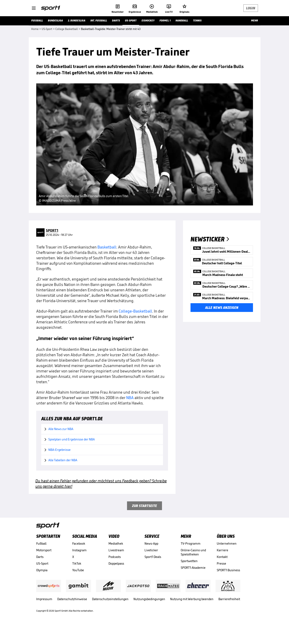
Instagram (79, 550)
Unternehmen (227, 543)
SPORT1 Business (228, 570)
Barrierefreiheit (229, 599)
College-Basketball (135, 311)
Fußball (41, 543)
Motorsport (43, 550)
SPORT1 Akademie (193, 568)
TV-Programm (191, 543)
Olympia (41, 570)
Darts (40, 557)
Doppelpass (116, 563)
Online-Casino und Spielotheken (193, 552)
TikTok (76, 563)
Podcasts (114, 557)
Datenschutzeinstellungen (110, 599)
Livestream (116, 550)
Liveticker (151, 550)
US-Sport (42, 563)
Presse (221, 563)
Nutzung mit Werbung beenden (191, 599)
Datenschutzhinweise (72, 599)
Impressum (44, 599)
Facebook (78, 543)
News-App (151, 543)
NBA (130, 397)
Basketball (106, 247)
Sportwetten (189, 561)
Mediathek (115, 543)
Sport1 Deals (152, 557)
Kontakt (222, 557)
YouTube (78, 570)
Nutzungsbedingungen (149, 599)
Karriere (222, 550)
